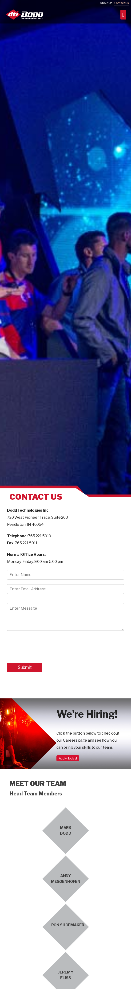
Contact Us (121, 3)
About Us (106, 3)
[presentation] (43, 649)
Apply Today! (68, 758)
